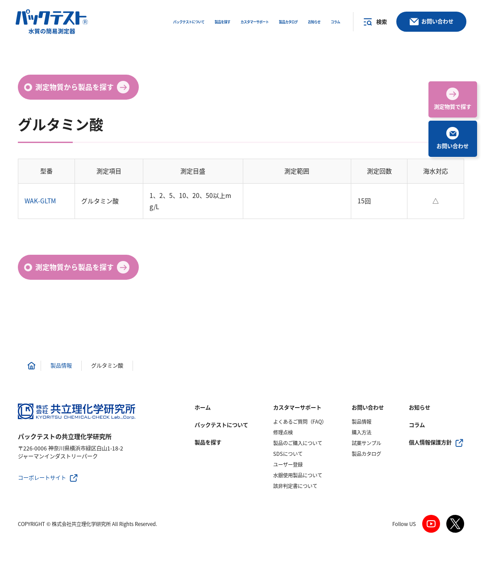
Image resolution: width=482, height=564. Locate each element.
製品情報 (361, 421)
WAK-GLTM (40, 200)
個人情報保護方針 (430, 442)
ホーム (203, 408)
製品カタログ (366, 454)
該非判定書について (295, 486)
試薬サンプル (366, 443)
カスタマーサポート (297, 408)
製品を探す (208, 442)
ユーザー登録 (288, 464)
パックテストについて (221, 425)
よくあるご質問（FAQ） (300, 421)
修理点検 (283, 432)
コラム (417, 425)
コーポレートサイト (42, 478)
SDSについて (288, 454)
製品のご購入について (297, 443)
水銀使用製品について (297, 475)
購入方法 (361, 432)
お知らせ (419, 408)
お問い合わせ (368, 408)
